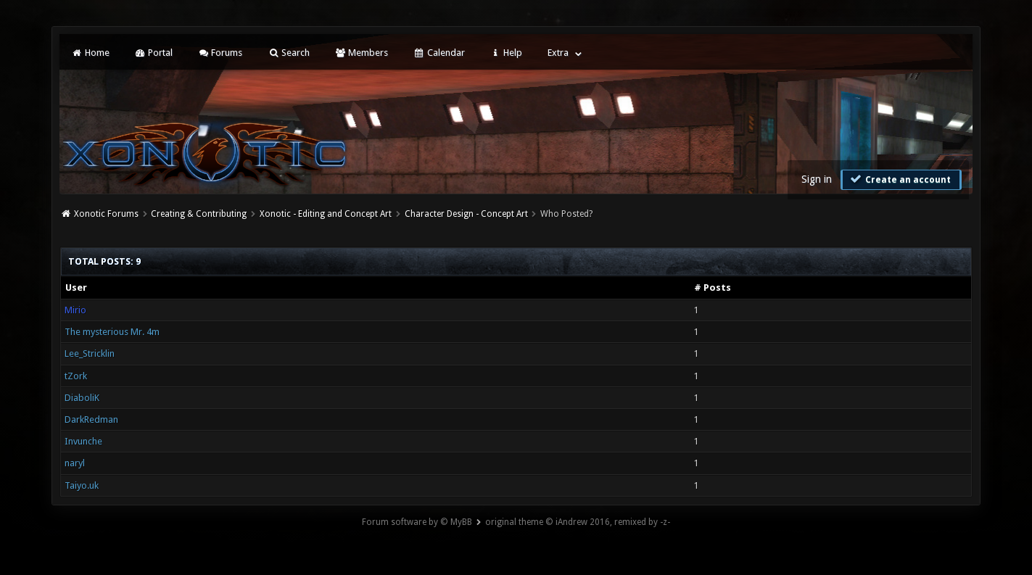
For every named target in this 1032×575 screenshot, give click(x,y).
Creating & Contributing (199, 214)
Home (90, 52)
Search (288, 52)
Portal (154, 52)
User (76, 287)
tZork (76, 376)
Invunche (83, 441)
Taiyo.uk (82, 485)
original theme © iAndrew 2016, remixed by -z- (577, 522)
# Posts (712, 287)
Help (506, 52)
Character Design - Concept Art (466, 214)
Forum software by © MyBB (417, 522)
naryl (75, 463)
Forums (220, 52)
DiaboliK (82, 397)
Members (361, 52)
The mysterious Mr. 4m (112, 331)
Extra (558, 52)
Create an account (899, 179)
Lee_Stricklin (90, 353)
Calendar (438, 52)
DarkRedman (91, 419)
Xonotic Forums (106, 214)
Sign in (816, 179)
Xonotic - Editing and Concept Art (326, 214)
